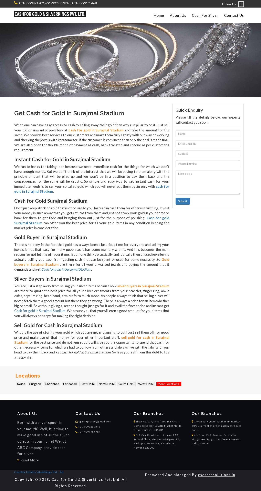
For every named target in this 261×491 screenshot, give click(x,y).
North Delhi (106, 384)
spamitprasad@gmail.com (95, 421)
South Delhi (126, 384)
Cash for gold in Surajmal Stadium (66, 269)
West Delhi (146, 384)
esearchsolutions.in (216, 475)
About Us (178, 15)
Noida (21, 384)
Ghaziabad (52, 384)
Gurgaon (35, 384)
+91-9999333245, (58, 3)
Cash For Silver (205, 15)
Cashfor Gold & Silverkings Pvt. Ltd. (39, 472)
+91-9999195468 (84, 3)
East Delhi (88, 384)
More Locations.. (168, 384)
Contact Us (234, 15)
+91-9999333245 (87, 426)
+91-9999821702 (31, 3)
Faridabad (70, 384)
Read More (29, 460)
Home (159, 15)
